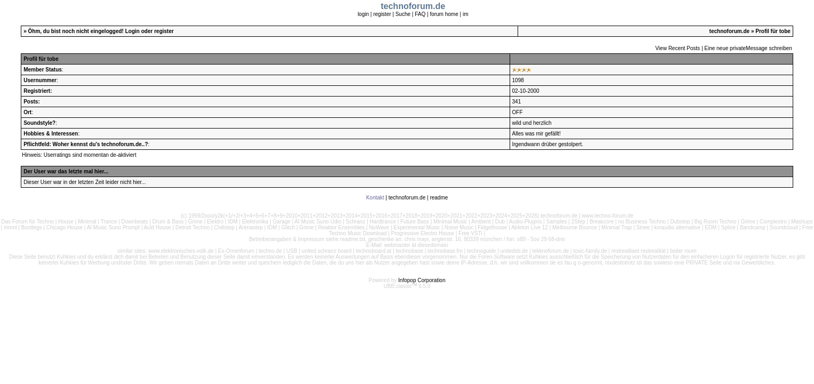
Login (132, 31)
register (382, 14)
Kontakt (375, 198)
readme (439, 198)
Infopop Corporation (421, 280)
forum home (444, 14)
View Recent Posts (677, 48)
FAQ (420, 14)
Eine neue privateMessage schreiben (748, 48)
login (363, 14)
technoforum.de (730, 31)
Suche (403, 14)
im (466, 14)
